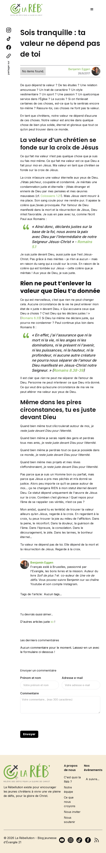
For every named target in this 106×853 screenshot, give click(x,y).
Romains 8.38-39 (68, 370)
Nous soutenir (69, 820)
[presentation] (47, 722)
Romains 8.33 (30, 318)
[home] (25, 9)
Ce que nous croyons (69, 802)
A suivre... (92, 779)
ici (52, 621)
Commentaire (29, 693)
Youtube (36, 584)
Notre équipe (68, 789)
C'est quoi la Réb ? (72, 779)
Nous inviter (72, 812)
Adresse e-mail (72, 678)
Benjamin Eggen (79, 69)
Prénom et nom (30, 678)
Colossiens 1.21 (51, 196)
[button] (91, 9)
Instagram (70, 584)
